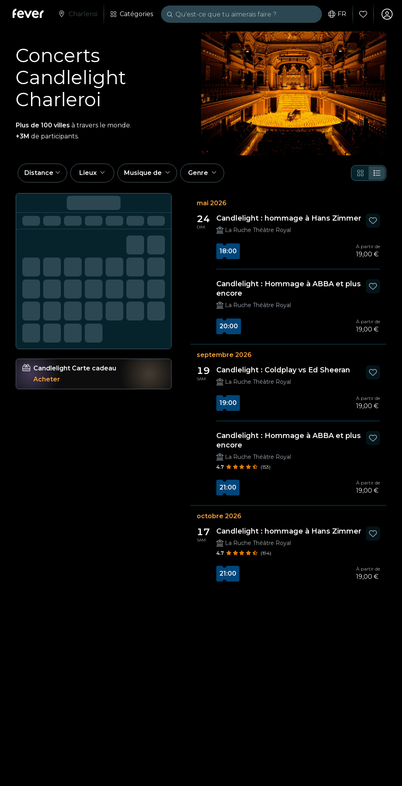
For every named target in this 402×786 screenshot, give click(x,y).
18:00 (228, 251)
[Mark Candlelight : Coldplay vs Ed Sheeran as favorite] (373, 372)
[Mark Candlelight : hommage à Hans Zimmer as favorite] (373, 221)
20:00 (228, 326)
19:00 (228, 403)
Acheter (46, 379)
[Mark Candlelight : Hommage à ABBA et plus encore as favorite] (373, 286)
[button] (42, 173)
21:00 (227, 487)
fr (337, 14)
